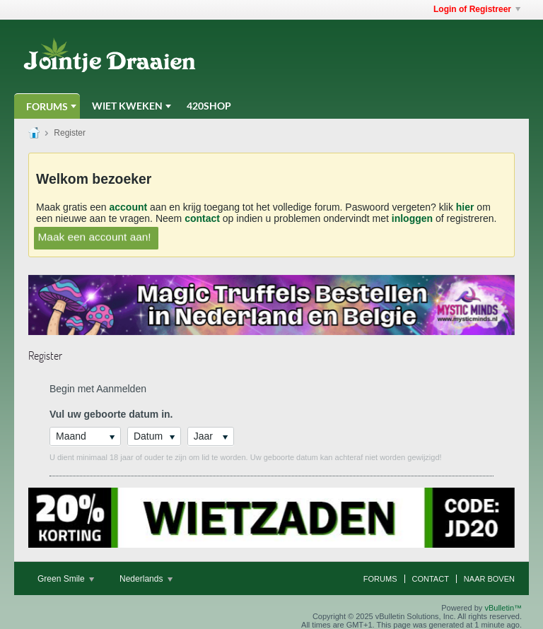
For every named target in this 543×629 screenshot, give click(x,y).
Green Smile (65, 579)
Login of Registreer (476, 9)
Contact (430, 579)
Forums (47, 106)
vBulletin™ (503, 608)
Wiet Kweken (127, 106)
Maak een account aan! (94, 236)
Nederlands (146, 579)
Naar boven (489, 579)
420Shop (209, 106)
